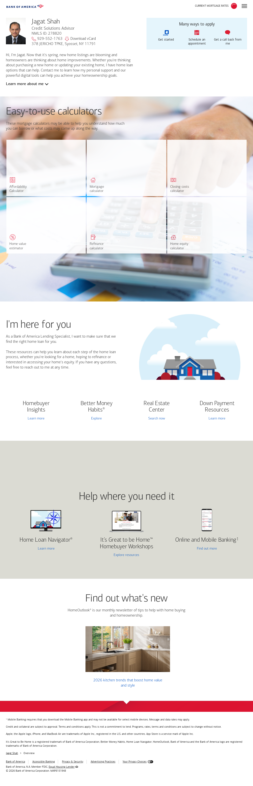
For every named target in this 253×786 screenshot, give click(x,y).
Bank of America (15, 761)
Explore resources (126, 555)
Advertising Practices (103, 761)
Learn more (36, 418)
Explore (96, 418)
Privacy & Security (72, 761)
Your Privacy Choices (135, 761)
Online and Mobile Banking (205, 540)
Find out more (193, 549)
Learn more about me (25, 84)
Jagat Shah (12, 753)
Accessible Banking (43, 761)
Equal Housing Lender (62, 766)
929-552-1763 (47, 39)
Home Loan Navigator (46, 540)
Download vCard (80, 39)
